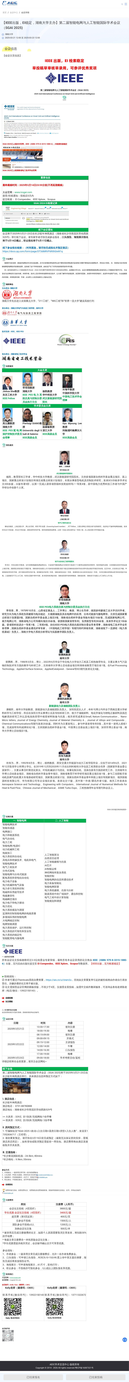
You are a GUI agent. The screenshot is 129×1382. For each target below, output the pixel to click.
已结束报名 (33, 1377)
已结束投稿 (96, 1377)
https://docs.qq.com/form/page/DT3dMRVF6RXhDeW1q (33, 251)
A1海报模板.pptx (43, 1177)
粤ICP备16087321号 (84, 1368)
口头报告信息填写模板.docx (45, 1175)
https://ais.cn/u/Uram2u (58, 980)
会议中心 (14, 12)
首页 (5, 12)
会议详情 (25, 12)
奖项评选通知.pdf (8, 1193)
